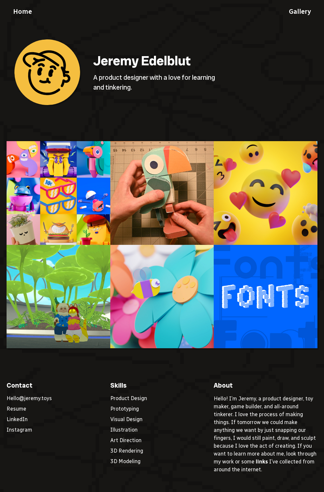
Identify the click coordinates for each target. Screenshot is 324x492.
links (262, 462)
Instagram (19, 430)
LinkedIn (17, 419)
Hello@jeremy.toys (29, 398)
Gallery (300, 11)
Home (22, 11)
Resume (16, 409)
